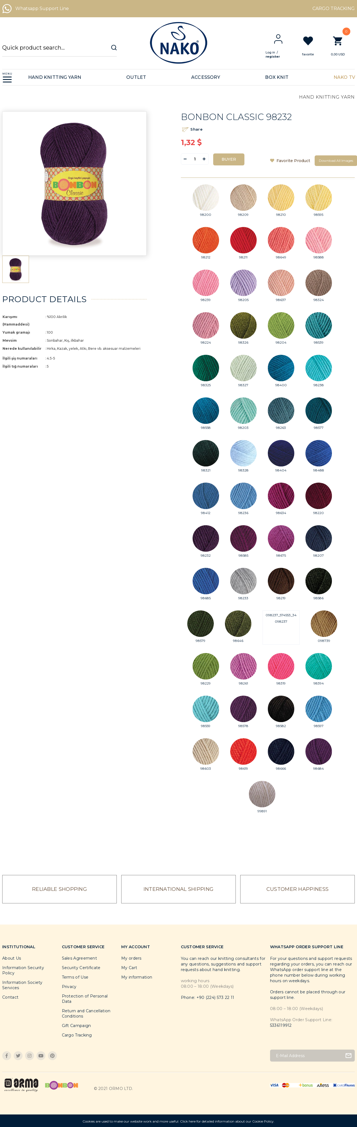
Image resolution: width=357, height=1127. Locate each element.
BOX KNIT (276, 77)
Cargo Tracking (77, 1035)
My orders (131, 958)
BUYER (229, 159)
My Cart (129, 967)
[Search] (59, 50)
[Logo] (178, 43)
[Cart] (342, 46)
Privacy (69, 986)
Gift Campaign (76, 1025)
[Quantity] (195, 159)
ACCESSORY (205, 77)
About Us (11, 958)
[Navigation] (7, 77)
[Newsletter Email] (312, 1056)
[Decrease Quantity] (185, 159)
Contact (10, 997)
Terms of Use (75, 977)
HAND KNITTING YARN (54, 77)
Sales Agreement (79, 958)
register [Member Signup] (277, 56)
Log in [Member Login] (275, 52)
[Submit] (348, 1056)
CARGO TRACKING (333, 8)
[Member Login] (282, 39)
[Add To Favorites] (290, 160)
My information (136, 977)
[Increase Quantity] (204, 159)
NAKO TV (344, 77)
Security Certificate (81, 967)
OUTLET (136, 77)
